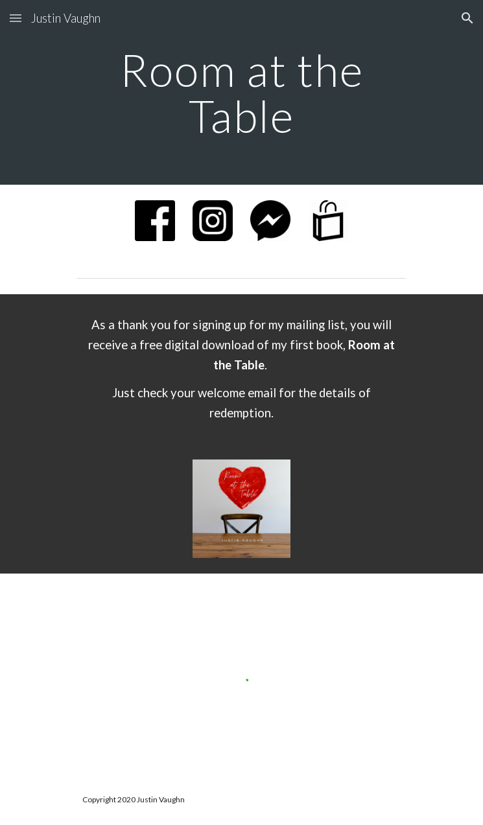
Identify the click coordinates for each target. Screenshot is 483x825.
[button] (15, 18)
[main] (241, 92)
